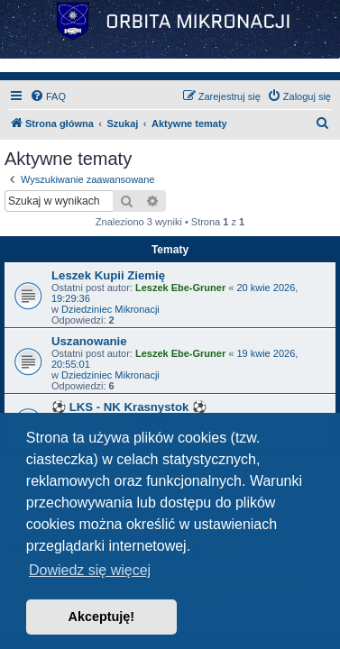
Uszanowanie (89, 341)
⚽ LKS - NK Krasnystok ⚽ (129, 407)
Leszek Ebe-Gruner (180, 287)
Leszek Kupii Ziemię (108, 275)
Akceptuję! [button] (102, 616)
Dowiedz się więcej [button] (90, 570)
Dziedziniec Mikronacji (110, 309)
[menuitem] (48, 96)
